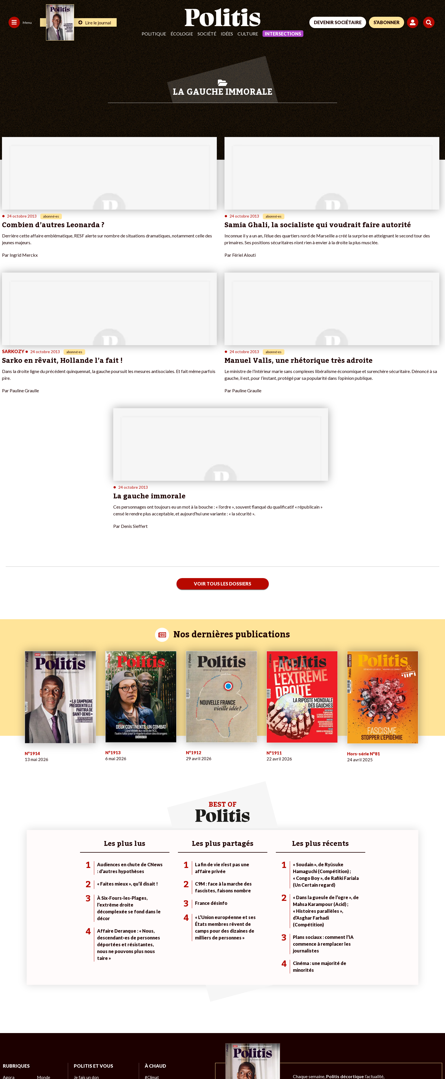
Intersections (283, 33)
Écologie (182, 33)
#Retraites (154, 981)
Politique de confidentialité (168, 1059)
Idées (227, 33)
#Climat (151, 963)
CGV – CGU (124, 1059)
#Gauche (153, 975)
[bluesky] (379, 1036)
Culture (248, 33)
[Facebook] (362, 1036)
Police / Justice (50, 993)
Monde (43, 963)
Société (207, 33)
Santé (42, 987)
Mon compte (85, 993)
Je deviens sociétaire (92, 969)
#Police (151, 969)
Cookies (231, 1059)
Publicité (208, 1059)
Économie (45, 975)
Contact (11, 1059)
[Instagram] (415, 1036)
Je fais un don (86, 963)
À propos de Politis (90, 987)
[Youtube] (397, 1036)
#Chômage (154, 987)
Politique (154, 33)
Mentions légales (41, 1059)
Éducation (46, 981)
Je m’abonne (85, 975)
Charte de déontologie (85, 1059)
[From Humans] (368, 1049)
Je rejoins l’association (93, 981)
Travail (43, 969)
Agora (8, 963)
